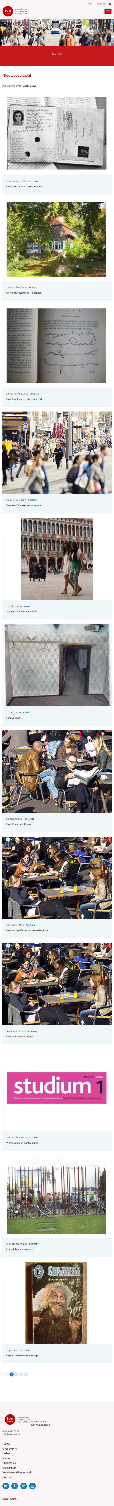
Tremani (13, 1499)
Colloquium (9, 1467)
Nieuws (6, 1458)
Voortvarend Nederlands (17, 1472)
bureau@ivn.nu (10, 1431)
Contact (7, 1477)
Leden (6, 1453)
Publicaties (9, 1463)
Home (89, 4)
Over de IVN (9, 1448)
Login (101, 4)
